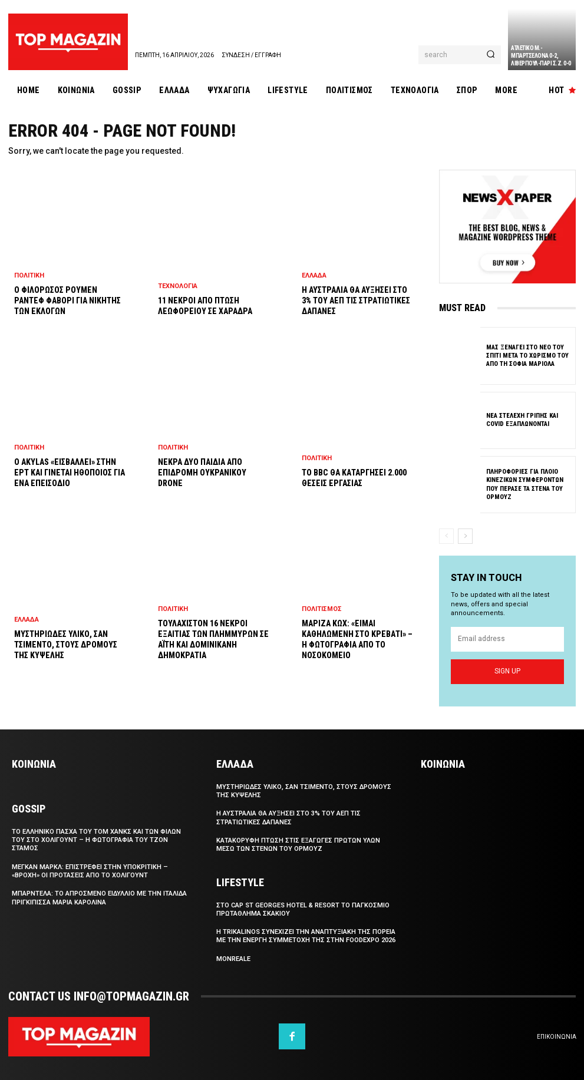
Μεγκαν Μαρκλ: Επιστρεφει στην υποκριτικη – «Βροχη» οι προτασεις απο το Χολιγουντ (90, 871)
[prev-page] (446, 536)
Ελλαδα (26, 619)
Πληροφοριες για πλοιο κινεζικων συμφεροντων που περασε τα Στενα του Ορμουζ (524, 483)
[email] (507, 638)
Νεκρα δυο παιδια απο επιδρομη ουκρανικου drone (202, 472)
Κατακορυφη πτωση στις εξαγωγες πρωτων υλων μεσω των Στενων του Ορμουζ (298, 845)
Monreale (233, 959)
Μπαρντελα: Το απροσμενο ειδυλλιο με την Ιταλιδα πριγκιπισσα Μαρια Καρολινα (99, 898)
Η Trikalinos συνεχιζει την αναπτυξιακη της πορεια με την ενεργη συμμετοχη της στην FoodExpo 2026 (305, 936)
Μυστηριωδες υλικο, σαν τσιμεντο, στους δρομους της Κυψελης (65, 644)
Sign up (507, 670)
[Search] (490, 54)
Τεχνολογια (177, 286)
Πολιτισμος (322, 609)
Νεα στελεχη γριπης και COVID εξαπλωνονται (522, 419)
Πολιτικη (29, 275)
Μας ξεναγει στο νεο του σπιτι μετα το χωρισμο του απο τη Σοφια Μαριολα (527, 355)
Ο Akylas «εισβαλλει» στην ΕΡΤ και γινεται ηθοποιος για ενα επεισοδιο (69, 472)
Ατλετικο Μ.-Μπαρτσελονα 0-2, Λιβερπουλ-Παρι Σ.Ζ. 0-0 (541, 56)
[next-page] (465, 536)
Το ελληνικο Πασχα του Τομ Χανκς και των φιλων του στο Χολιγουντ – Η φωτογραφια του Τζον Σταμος (96, 840)
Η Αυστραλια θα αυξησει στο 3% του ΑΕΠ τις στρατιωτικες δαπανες (356, 300)
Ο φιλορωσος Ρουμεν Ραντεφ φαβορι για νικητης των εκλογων (67, 300)
